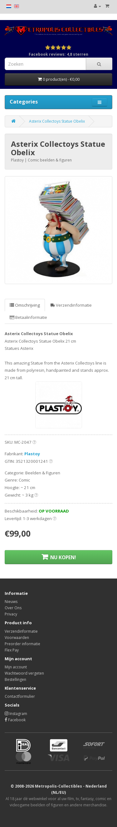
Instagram (16, 713)
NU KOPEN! (58, 557)
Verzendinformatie (71, 305)
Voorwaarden (17, 637)
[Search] (99, 64)
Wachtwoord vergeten (24, 673)
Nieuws (11, 601)
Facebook (15, 719)
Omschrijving (25, 305)
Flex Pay (12, 650)
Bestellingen (15, 679)
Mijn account (16, 667)
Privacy (11, 614)
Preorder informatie (22, 643)
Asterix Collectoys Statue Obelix (57, 121)
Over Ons (13, 607)
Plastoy (32, 454)
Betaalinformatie (28, 317)
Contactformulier (20, 696)
